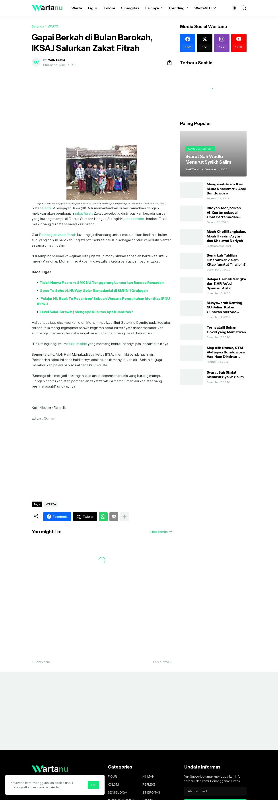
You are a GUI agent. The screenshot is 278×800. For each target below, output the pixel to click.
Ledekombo (134, 218)
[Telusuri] (242, 8)
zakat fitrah (83, 213)
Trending (176, 8)
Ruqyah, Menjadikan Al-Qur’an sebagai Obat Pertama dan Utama (224, 212)
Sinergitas (130, 8)
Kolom (109, 8)
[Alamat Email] (215, 791)
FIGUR (112, 776)
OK (93, 785)
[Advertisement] (102, 103)
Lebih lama (161, 662)
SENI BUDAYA (117, 792)
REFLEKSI (149, 784)
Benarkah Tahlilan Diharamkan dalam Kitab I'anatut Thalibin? (226, 260)
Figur (92, 8)
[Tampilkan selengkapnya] (124, 516)
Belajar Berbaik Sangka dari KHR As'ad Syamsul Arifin (226, 283)
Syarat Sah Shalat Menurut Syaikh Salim (225, 374)
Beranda (38, 26)
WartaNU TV (205, 8)
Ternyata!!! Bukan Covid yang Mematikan (226, 329)
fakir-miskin (77, 343)
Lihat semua (159, 532)
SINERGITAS (151, 792)
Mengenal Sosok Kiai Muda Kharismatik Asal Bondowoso (226, 188)
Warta (76, 8)
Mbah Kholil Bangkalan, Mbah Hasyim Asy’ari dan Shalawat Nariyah (226, 236)
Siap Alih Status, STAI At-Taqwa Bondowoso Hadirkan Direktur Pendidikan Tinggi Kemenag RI (226, 352)
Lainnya (152, 8)
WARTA (53, 26)
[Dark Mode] (232, 8)
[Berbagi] (167, 62)
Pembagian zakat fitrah (57, 234)
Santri (47, 208)
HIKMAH (148, 776)
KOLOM (113, 784)
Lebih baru (42, 662)
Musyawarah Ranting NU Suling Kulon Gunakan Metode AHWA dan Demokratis (226, 307)
